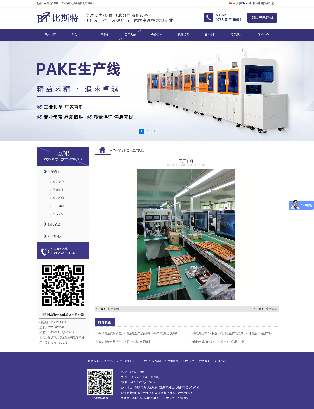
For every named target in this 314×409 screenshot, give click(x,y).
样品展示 (113, 308)
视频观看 (183, 34)
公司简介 (58, 181)
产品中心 (77, 34)
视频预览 (172, 361)
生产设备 (271, 308)
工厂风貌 (130, 34)
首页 (126, 150)
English (246, 3)
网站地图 (258, 3)
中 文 (234, 3)
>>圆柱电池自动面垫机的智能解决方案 (147, 341)
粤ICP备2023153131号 (145, 398)
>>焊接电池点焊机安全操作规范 (115, 333)
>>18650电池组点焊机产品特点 (170, 333)
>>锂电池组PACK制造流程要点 (209, 333)
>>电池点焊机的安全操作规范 (208, 341)
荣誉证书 (58, 189)
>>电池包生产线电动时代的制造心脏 (240, 333)
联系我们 (269, 3)
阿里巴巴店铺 (262, 18)
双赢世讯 (183, 398)
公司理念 (58, 197)
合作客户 (156, 34)
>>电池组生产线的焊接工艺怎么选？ (145, 333)
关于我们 (103, 34)
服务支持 (210, 34)
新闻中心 (263, 34)
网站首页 (50, 34)
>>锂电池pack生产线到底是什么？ (266, 333)
